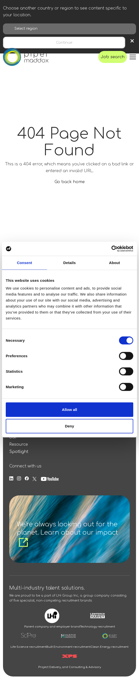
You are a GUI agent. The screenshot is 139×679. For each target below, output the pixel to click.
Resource (18, 444)
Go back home (69, 182)
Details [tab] (69, 262)
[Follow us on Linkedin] (11, 478)
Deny (69, 426)
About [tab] (114, 262)
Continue (64, 42)
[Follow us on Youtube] (50, 478)
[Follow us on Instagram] (19, 478)
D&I (12, 437)
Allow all (69, 409)
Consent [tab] (24, 262)
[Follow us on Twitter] (35, 478)
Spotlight (18, 451)
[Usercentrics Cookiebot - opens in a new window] (111, 249)
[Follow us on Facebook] (27, 478)
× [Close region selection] (132, 41)
